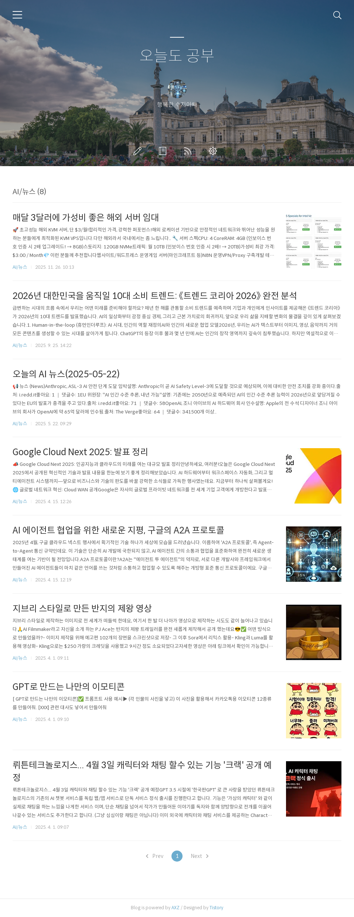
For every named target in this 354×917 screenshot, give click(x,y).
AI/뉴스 (20, 267)
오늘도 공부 (177, 56)
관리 (214, 151)
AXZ (175, 907)
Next (199, 856)
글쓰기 (139, 151)
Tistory (216, 907)
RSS (189, 151)
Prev (154, 856)
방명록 (164, 151)
